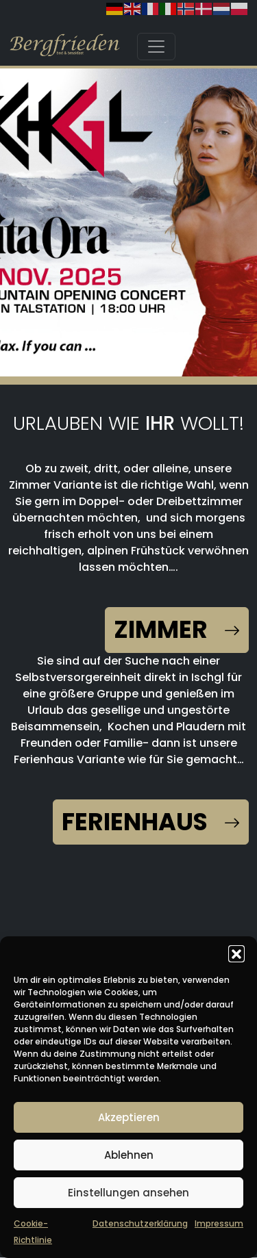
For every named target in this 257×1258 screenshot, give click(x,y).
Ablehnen (129, 1155)
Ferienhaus (151, 821)
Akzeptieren (129, 1117)
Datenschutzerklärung (140, 1223)
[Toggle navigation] (156, 46)
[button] (236, 953)
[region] (128, 225)
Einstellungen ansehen (128, 1192)
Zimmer (177, 629)
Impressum (219, 1223)
